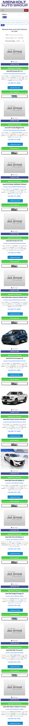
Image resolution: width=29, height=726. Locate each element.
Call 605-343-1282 (14, 492)
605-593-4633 (14, 7)
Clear (4, 17)
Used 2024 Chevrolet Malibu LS (14, 480)
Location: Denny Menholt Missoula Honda (14, 73)
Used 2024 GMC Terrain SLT (14, 650)
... (17, 38)
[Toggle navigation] (3, 10)
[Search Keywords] (3, 25)
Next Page (20, 38)
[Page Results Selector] (21, 41)
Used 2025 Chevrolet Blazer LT (14, 537)
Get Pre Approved (14, 92)
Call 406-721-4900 (14, 83)
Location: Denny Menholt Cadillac (14, 483)
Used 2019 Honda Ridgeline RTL (14, 128)
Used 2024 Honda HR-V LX (14, 71)
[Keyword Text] (14, 22)
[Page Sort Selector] (11, 41)
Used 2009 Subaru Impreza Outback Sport (15, 297)
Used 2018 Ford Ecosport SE (14, 358)
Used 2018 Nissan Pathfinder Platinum (14, 184)
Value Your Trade (15, 87)
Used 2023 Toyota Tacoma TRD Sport (14, 419)
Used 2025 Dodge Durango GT (14, 593)
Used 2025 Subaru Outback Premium (14, 707)
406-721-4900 (15, 64)
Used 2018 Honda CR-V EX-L (14, 241)
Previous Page (9, 38)
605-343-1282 (15, 473)
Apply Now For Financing (14, 68)
